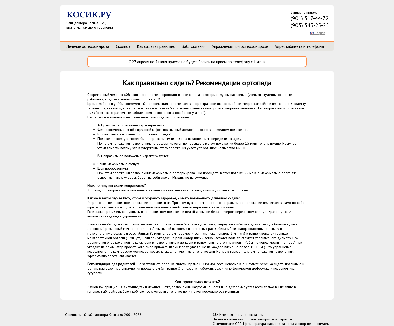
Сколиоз (123, 46)
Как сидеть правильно (156, 46)
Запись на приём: (310, 19)
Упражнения (240, 46)
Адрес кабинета (299, 46)
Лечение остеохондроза (87, 46)
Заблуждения (193, 46)
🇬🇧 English (317, 33)
